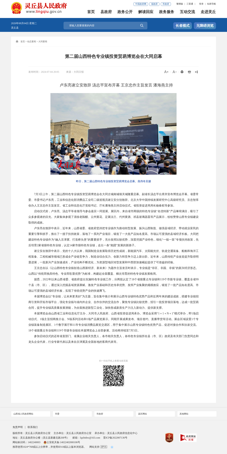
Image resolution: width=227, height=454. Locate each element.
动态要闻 (31, 41)
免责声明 (18, 427)
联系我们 (33, 427)
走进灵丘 (208, 13)
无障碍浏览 (205, 26)
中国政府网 (140, 4)
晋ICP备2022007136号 (115, 437)
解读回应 (146, 13)
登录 (201, 4)
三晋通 (189, 4)
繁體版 (179, 4)
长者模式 (182, 26)
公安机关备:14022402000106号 (62, 442)
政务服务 (166, 13)
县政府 (106, 13)
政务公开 (125, 13)
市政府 (166, 4)
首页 (91, 13)
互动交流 (187, 13)
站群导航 (211, 4)
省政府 (154, 4)
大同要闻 (42, 41)
